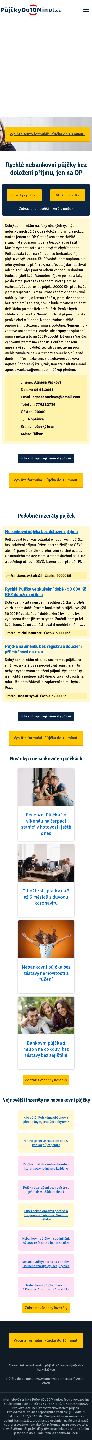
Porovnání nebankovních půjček (32, 1365)
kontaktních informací (45, 1425)
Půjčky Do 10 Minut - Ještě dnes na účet (30, 10)
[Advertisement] (46, 68)
